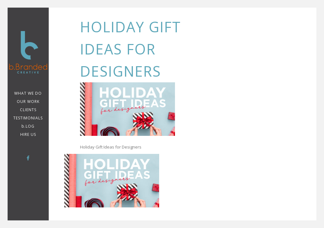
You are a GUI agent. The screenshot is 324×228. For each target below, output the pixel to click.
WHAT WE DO (28, 93)
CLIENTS (28, 109)
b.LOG (28, 126)
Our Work (28, 101)
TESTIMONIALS (28, 118)
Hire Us (28, 134)
